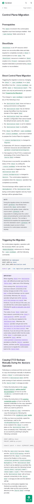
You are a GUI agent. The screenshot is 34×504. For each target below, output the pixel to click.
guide (24, 415)
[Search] (26, 2)
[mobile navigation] (31, 3)
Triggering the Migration (13, 93)
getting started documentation (15, 389)
